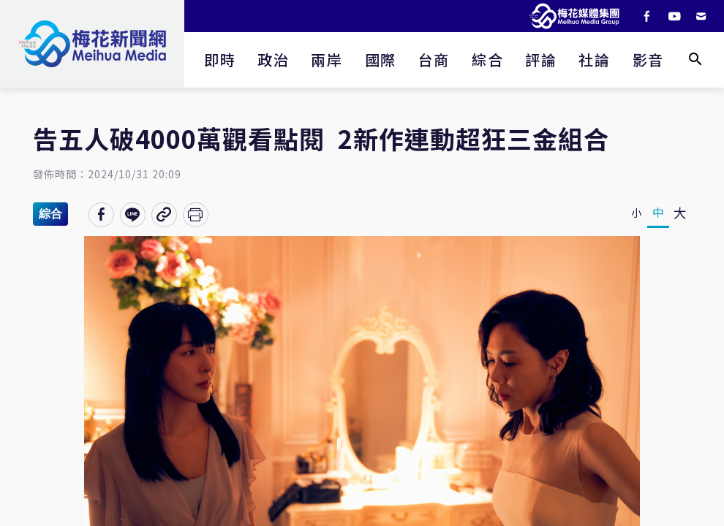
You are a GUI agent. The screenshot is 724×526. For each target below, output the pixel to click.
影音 (648, 59)
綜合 (487, 59)
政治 (273, 59)
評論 (541, 59)
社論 (594, 59)
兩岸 (326, 59)
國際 (380, 59)
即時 (219, 59)
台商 (434, 59)
